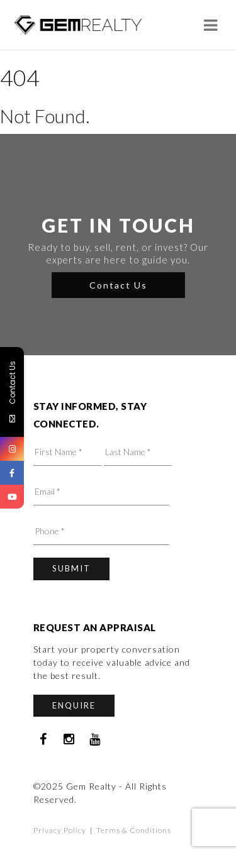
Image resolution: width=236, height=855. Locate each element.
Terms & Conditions (133, 830)
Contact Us (118, 285)
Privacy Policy (59, 830)
